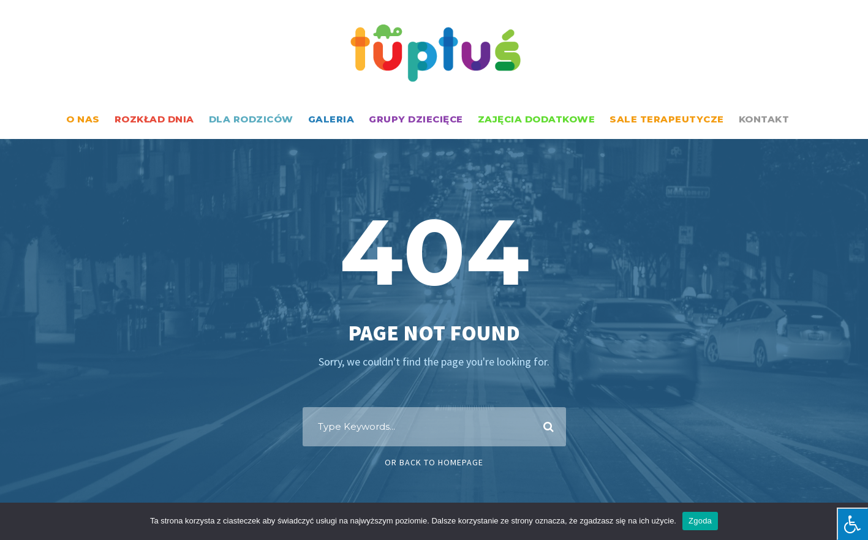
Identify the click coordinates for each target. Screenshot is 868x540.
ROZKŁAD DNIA (154, 119)
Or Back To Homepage (434, 462)
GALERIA (331, 119)
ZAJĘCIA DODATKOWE (536, 119)
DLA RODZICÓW (251, 119)
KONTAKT (764, 119)
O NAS (83, 119)
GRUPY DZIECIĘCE (416, 119)
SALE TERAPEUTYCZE (666, 119)
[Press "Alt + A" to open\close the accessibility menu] (852, 524)
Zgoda (700, 520)
